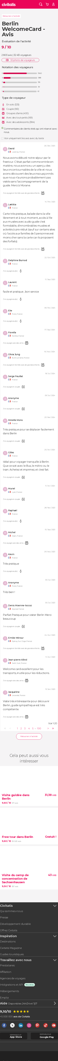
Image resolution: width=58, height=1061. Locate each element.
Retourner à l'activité (11, 16)
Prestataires (7, 965)
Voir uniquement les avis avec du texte (24, 138)
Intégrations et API (11, 984)
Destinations (8, 941)
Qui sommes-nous (11, 911)
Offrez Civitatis (8, 930)
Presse (4, 917)
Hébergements (9, 991)
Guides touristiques (12, 954)
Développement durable (15, 923)
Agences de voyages (12, 978)
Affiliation (5, 971)
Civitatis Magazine (11, 948)
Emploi (4, 997)
